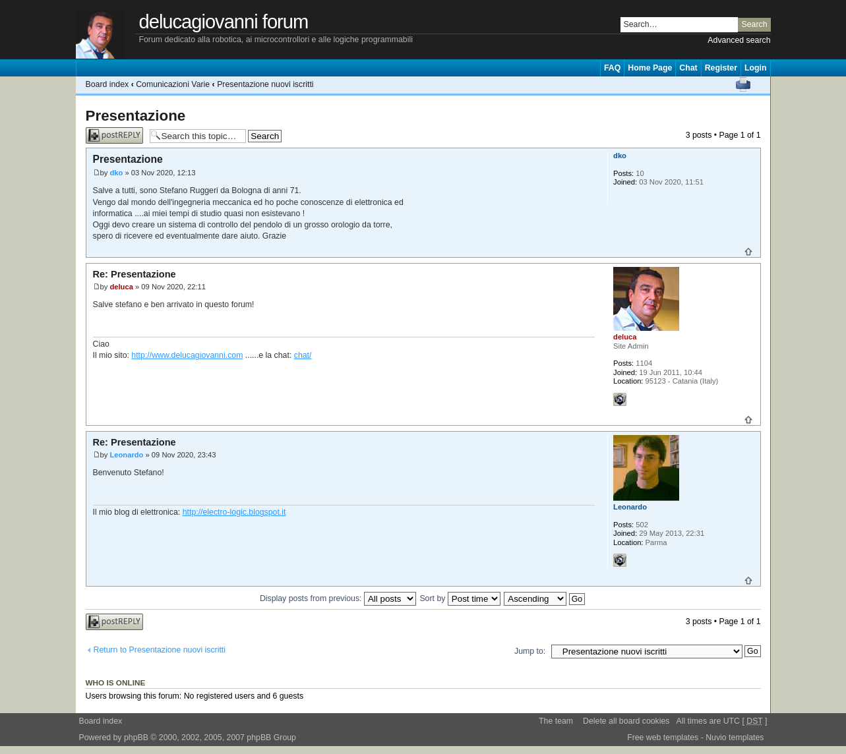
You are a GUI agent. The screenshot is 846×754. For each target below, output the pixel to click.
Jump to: (529, 651)
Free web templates (662, 737)
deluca (121, 287)
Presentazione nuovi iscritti (265, 84)
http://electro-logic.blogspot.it (234, 512)
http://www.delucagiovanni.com (187, 355)
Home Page (650, 67)
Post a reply (114, 135)
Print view (743, 84)
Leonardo (126, 455)
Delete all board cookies (626, 721)
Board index (107, 84)
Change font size (760, 84)
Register (721, 67)
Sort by (459, 598)
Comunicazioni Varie (173, 84)
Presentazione (136, 115)
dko (116, 173)
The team (556, 721)
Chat (688, 67)
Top (748, 251)
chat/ (303, 355)
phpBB (136, 737)
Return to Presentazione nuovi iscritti (160, 649)
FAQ (612, 67)
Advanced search (739, 40)
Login (755, 67)
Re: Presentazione (134, 274)
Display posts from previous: (338, 598)
